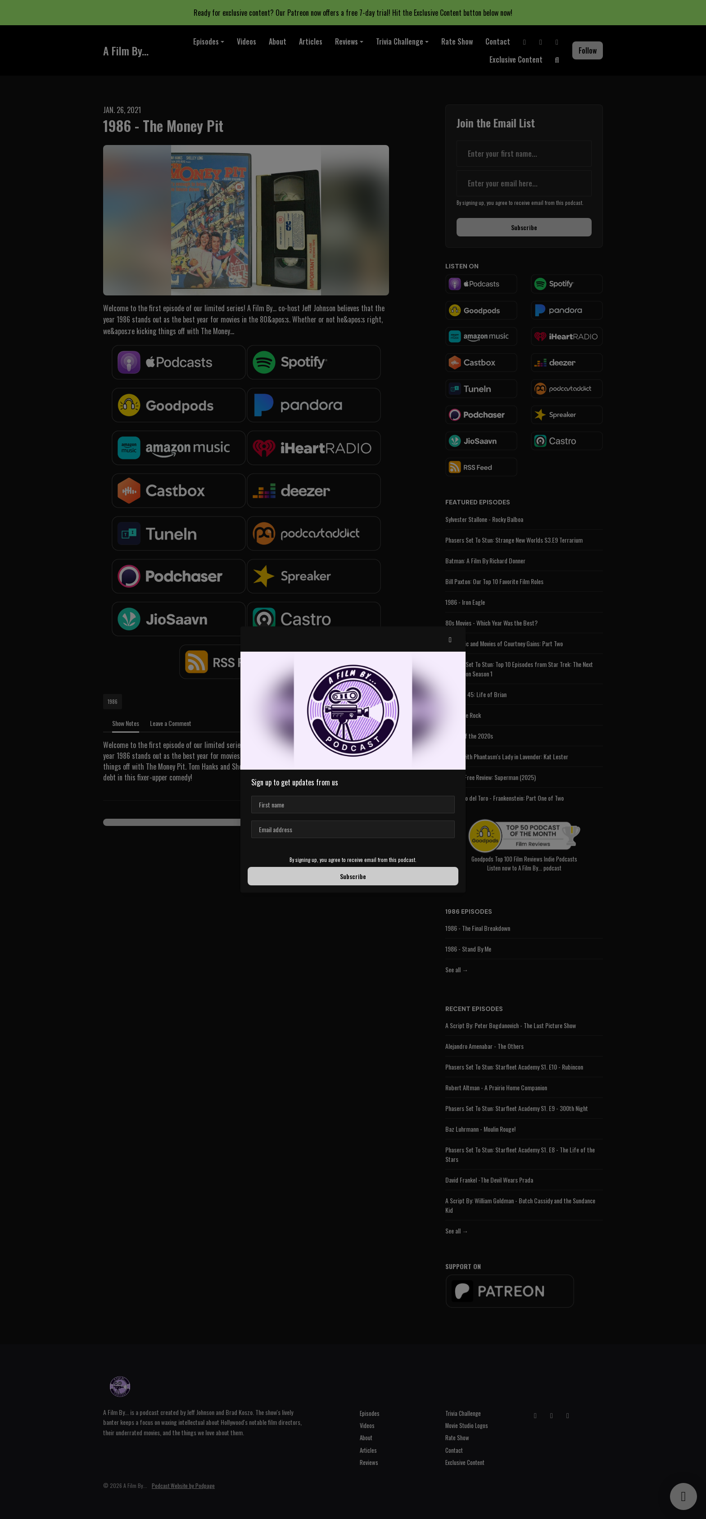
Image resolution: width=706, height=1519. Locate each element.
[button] (450, 639)
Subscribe (353, 876)
